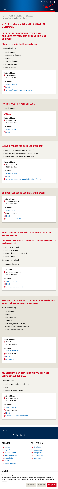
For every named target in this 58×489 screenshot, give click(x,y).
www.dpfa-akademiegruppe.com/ (18, 90)
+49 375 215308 (11, 281)
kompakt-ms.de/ (12, 359)
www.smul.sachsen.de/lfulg (16, 416)
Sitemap (8, 461)
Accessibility (9, 458)
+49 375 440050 (11, 84)
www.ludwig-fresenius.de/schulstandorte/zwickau (24, 179)
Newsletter (37, 447)
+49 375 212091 (11, 129)
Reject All (41, 485)
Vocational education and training (16, 18)
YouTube (37, 458)
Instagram (37, 453)
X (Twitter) (37, 456)
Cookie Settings (10, 464)
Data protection (10, 453)
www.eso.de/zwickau (13, 287)
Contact (7, 447)
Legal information (11, 455)
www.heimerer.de (12, 219)
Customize (31, 485)
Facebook (37, 450)
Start (3, 16)
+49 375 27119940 (12, 351)
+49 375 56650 (11, 407)
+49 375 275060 (11, 210)
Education (29, 16)
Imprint (7, 450)
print (5, 430)
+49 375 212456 (11, 173)
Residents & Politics (15, 16)
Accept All (51, 485)
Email (8, 87)
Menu (5, 9)
